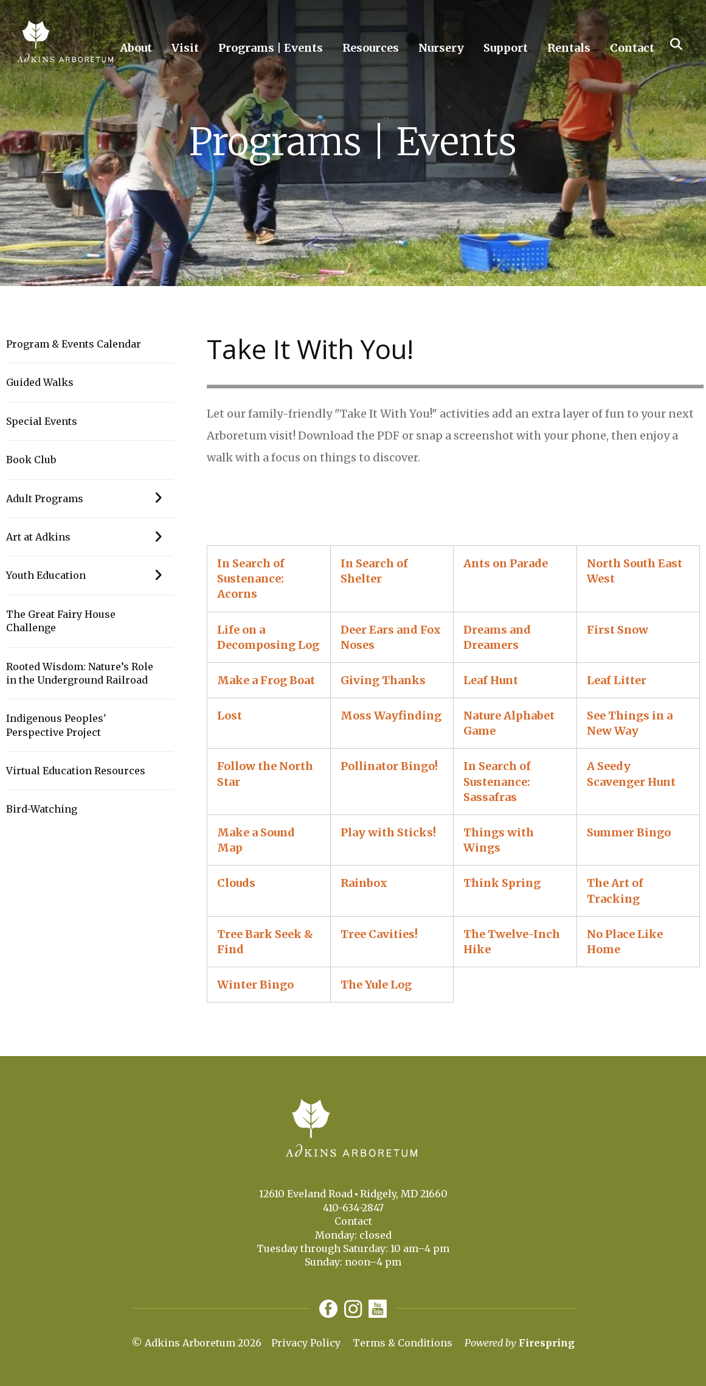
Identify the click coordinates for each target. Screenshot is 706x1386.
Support (505, 48)
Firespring (547, 1343)
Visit (185, 48)
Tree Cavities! (379, 934)
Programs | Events (270, 48)
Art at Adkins (89, 537)
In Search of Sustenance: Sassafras (497, 781)
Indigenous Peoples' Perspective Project (56, 725)
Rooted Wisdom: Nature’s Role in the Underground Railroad (79, 673)
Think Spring (502, 883)
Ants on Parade (505, 563)
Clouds (236, 883)
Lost (229, 716)
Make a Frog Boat (266, 680)
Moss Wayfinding (391, 716)
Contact (632, 48)
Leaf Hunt (490, 680)
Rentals (568, 48)
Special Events (41, 421)
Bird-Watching (41, 809)
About (136, 48)
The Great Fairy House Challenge (61, 621)
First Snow (617, 630)
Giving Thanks (383, 680)
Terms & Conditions (402, 1343)
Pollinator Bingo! (389, 766)
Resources (370, 48)
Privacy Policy (306, 1343)
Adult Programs (89, 498)
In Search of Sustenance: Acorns (251, 578)
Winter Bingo (255, 985)
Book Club (31, 459)
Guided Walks (40, 382)
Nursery (441, 48)
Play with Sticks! (388, 832)
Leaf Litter (616, 680)
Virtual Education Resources (75, 771)
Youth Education (89, 575)
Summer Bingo (629, 832)
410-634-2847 (353, 1208)
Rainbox (364, 883)
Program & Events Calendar (73, 344)
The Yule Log (376, 985)
